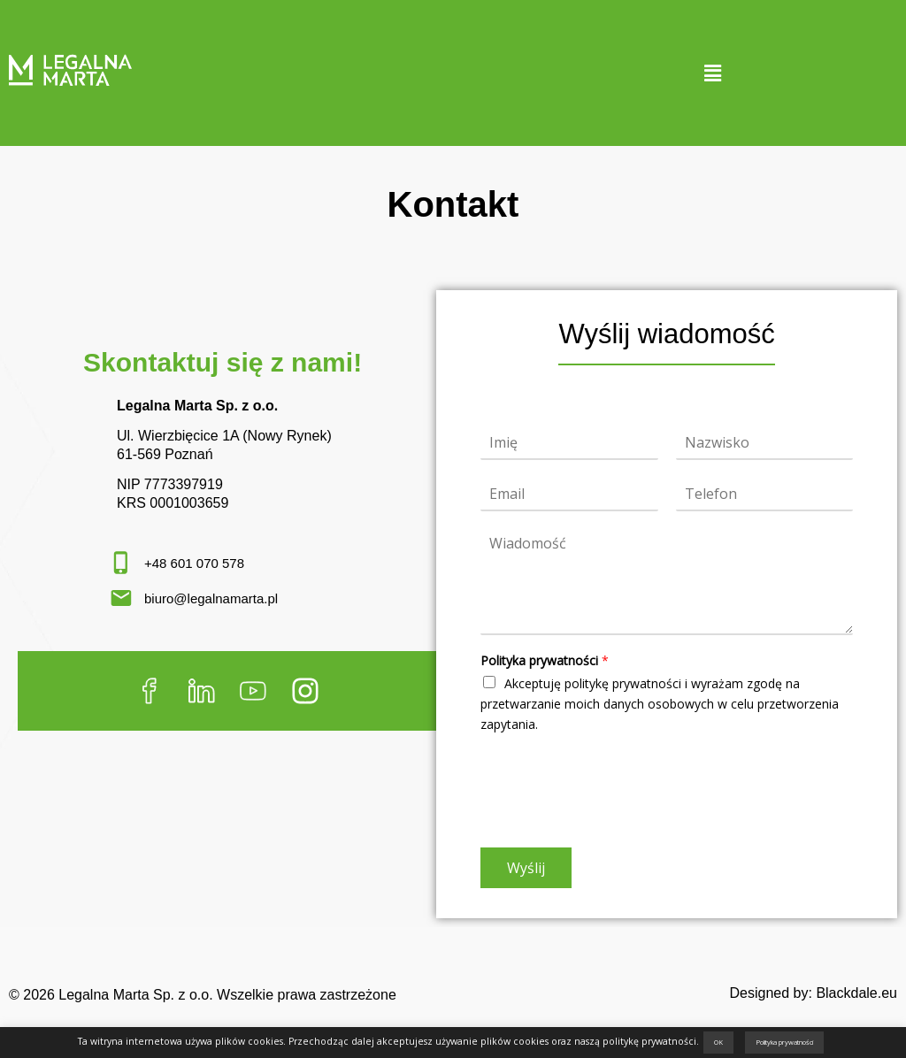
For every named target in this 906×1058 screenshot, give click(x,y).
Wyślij (526, 868)
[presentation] (614, 818)
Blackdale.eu (856, 992)
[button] (712, 72)
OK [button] (718, 1042)
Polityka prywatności (544, 661)
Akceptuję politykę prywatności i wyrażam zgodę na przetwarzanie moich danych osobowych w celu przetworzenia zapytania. (659, 703)
